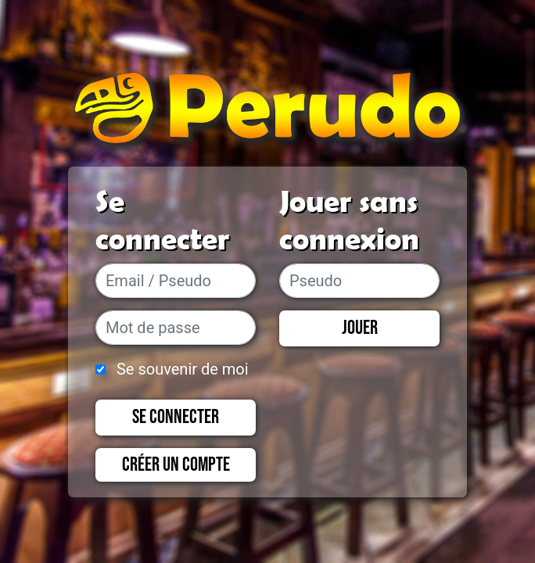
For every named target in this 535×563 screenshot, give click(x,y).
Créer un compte (176, 465)
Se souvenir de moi (183, 369)
